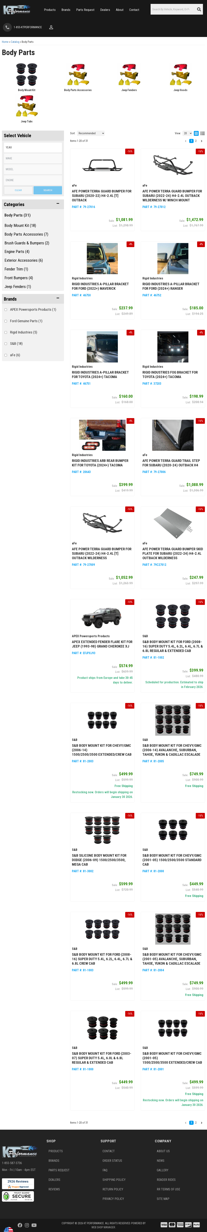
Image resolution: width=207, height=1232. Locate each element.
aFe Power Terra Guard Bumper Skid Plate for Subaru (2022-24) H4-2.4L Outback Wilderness (172, 553)
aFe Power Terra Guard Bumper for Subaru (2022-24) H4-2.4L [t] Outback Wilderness (101, 553)
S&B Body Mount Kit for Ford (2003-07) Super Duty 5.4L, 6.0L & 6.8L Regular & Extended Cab (101, 1058)
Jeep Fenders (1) (17, 286)
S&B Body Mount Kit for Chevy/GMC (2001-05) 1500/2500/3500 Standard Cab (172, 860)
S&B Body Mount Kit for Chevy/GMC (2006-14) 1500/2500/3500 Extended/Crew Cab (102, 750)
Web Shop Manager (103, 1227)
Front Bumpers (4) (18, 278)
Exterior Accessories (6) (23, 260)
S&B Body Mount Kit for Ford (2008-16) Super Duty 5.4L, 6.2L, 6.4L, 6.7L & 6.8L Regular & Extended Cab (172, 646)
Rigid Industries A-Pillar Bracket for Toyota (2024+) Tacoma (100, 374)
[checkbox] (5, 309)
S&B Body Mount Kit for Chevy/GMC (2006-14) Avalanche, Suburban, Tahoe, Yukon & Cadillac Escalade (172, 750)
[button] (33, 299)
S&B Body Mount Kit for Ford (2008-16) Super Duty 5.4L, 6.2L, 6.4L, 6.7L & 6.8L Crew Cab (102, 959)
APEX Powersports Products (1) (33, 309)
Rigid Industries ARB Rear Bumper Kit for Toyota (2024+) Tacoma (100, 462)
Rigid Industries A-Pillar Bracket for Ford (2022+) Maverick (100, 286)
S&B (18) (16, 343)
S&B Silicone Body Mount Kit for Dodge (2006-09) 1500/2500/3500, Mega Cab (99, 860)
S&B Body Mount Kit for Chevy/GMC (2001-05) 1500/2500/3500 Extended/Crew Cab (172, 1058)
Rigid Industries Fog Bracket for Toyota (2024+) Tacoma (170, 374)
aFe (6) (15, 355)
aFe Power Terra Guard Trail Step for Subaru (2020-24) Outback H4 (171, 462)
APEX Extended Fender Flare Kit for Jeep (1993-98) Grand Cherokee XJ (102, 644)
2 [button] (196, 1122)
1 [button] (191, 1122)
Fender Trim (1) (16, 269)
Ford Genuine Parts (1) (26, 321)
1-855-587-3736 (12, 1163)
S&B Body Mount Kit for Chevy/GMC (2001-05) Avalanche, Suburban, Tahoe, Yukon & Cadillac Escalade (172, 959)
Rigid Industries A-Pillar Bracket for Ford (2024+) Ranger (170, 286)
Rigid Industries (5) (23, 332)
